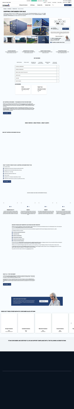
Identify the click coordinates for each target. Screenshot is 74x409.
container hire (28, 248)
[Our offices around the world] (70, 2)
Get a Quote (67, 5)
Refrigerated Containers (23, 5)
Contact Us (49, 2)
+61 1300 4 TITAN (7, 2)
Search (53, 5)
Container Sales (47, 5)
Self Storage (32, 5)
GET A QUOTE (6, 181)
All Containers (9, 8)
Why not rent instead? (59, 36)
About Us (45, 2)
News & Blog (59, 2)
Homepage (5, 8)
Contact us (42, 301)
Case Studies (54, 2)
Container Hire (39, 5)
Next (71, 323)
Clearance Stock (65, 2)
